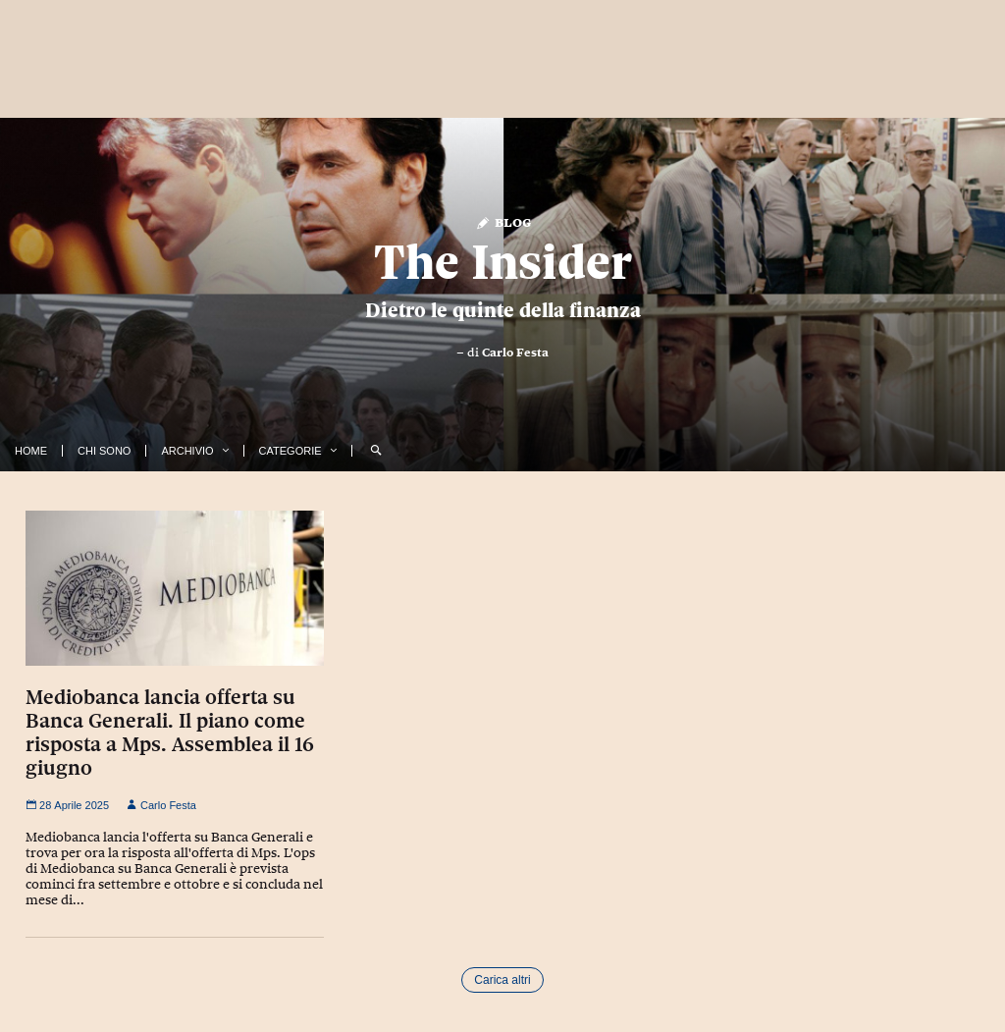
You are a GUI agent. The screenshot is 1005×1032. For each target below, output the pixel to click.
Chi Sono (104, 451)
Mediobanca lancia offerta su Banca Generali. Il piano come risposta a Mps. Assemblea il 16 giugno (170, 732)
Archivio (187, 451)
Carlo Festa (515, 352)
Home (31, 451)
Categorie (290, 451)
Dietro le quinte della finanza (503, 310)
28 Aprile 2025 (67, 805)
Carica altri (502, 980)
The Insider (503, 262)
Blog (503, 221)
